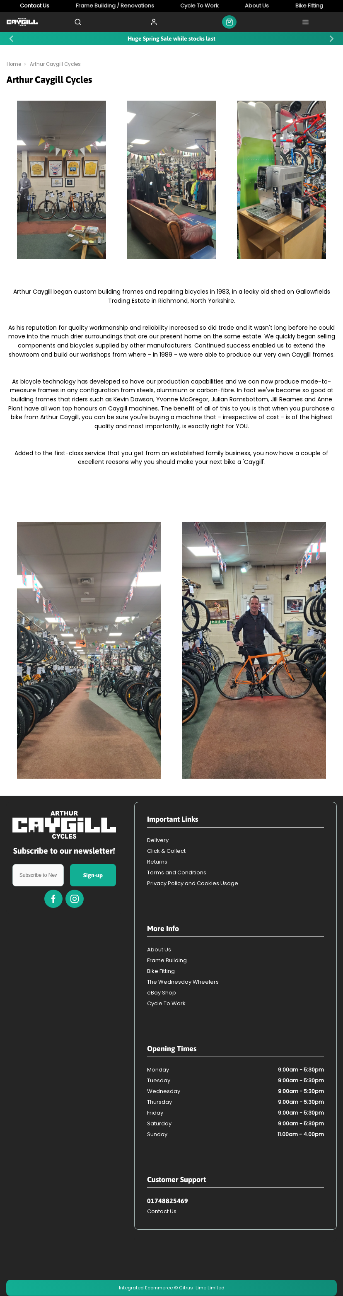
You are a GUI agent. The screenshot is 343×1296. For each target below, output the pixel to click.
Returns (157, 862)
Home (14, 64)
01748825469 (167, 1200)
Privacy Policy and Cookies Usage (192, 883)
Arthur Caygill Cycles (55, 64)
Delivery (158, 840)
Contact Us (161, 1211)
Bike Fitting (161, 971)
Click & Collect (166, 851)
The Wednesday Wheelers (183, 982)
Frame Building (167, 960)
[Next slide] (331, 38)
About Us (159, 949)
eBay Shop (161, 993)
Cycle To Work (166, 1003)
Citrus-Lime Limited (202, 1287)
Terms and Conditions (176, 872)
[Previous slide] (12, 38)
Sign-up (93, 875)
